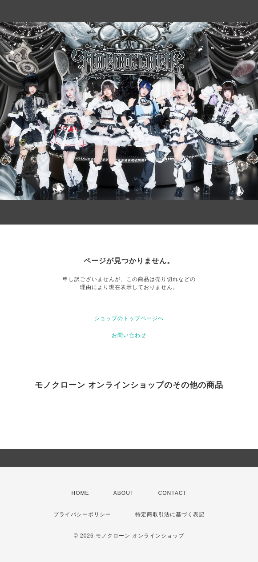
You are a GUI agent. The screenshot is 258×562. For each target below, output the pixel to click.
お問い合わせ (129, 335)
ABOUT (123, 493)
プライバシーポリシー (82, 514)
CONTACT (172, 493)
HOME (80, 493)
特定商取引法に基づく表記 (170, 514)
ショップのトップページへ (129, 318)
